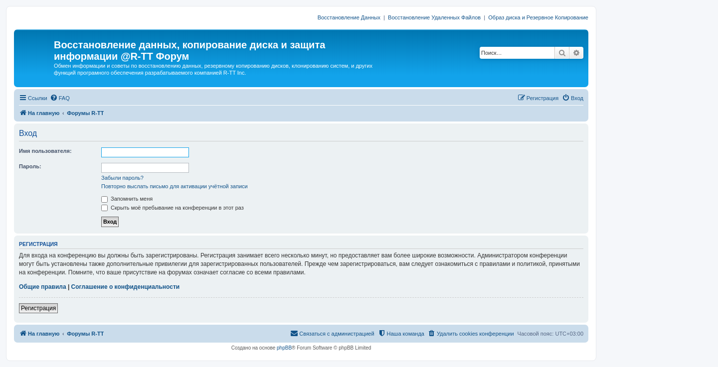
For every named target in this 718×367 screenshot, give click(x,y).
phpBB (284, 348)
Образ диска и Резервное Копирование (538, 17)
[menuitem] (60, 98)
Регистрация (38, 308)
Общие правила (42, 286)
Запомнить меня (127, 199)
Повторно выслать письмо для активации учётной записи (174, 186)
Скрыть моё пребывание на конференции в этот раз (172, 208)
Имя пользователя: (45, 151)
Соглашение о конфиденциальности (125, 286)
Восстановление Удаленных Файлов (434, 17)
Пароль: (30, 166)
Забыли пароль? (122, 178)
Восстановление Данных (349, 17)
